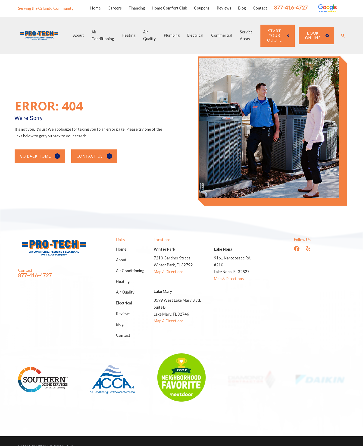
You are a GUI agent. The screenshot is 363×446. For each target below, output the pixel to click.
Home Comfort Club (169, 8)
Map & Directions (169, 271)
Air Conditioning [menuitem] (102, 35)
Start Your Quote (278, 35)
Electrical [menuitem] (195, 35)
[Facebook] (296, 248)
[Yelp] (308, 248)
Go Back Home (40, 156)
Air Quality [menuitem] (149, 35)
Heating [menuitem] (128, 35)
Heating (123, 281)
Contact (260, 8)
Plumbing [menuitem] (172, 35)
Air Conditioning (130, 270)
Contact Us (94, 156)
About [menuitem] (78, 35)
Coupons (202, 8)
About (121, 260)
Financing (137, 8)
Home (95, 8)
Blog (242, 8)
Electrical (124, 303)
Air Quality (125, 292)
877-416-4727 (291, 7)
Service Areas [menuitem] (246, 35)
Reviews (224, 8)
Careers (115, 8)
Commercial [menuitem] (221, 35)
